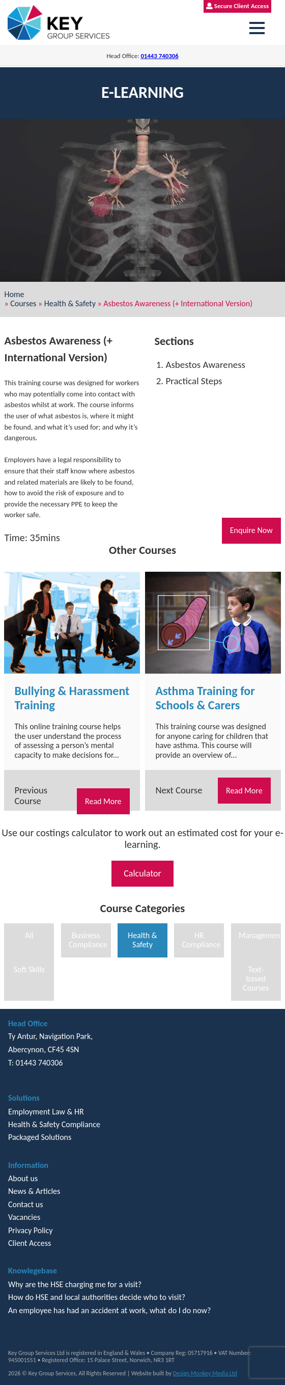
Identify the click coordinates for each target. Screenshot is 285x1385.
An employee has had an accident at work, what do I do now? (109, 1310)
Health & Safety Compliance (54, 1124)
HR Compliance (201, 939)
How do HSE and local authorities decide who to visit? (96, 1297)
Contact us (25, 1204)
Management (260, 935)
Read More (103, 801)
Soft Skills (29, 969)
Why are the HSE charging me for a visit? (74, 1284)
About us (23, 1178)
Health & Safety (70, 303)
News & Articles (34, 1191)
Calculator (142, 873)
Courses (23, 303)
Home (14, 294)
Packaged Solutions (39, 1137)
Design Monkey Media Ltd (205, 1373)
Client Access (29, 1243)
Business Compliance (88, 939)
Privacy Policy (30, 1230)
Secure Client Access (237, 6)
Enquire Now (251, 530)
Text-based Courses (256, 979)
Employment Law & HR (46, 1111)
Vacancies (24, 1217)
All (29, 935)
